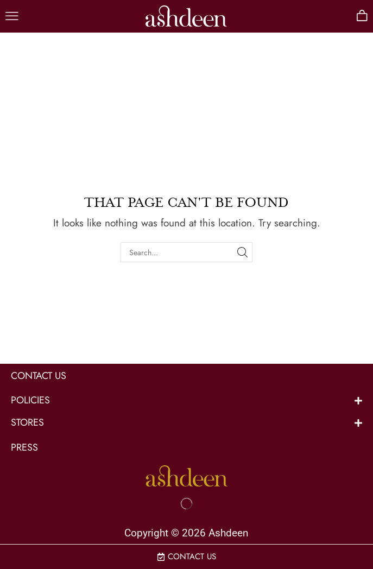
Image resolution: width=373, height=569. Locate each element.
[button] (11, 16)
